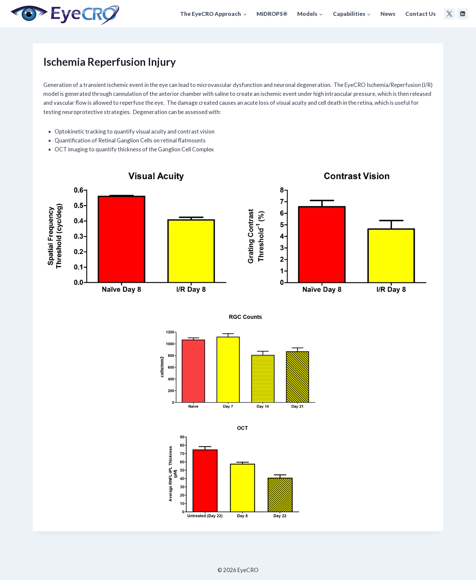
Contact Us (420, 13)
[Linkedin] (462, 13)
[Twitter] (449, 13)
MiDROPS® (272, 13)
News (387, 13)
